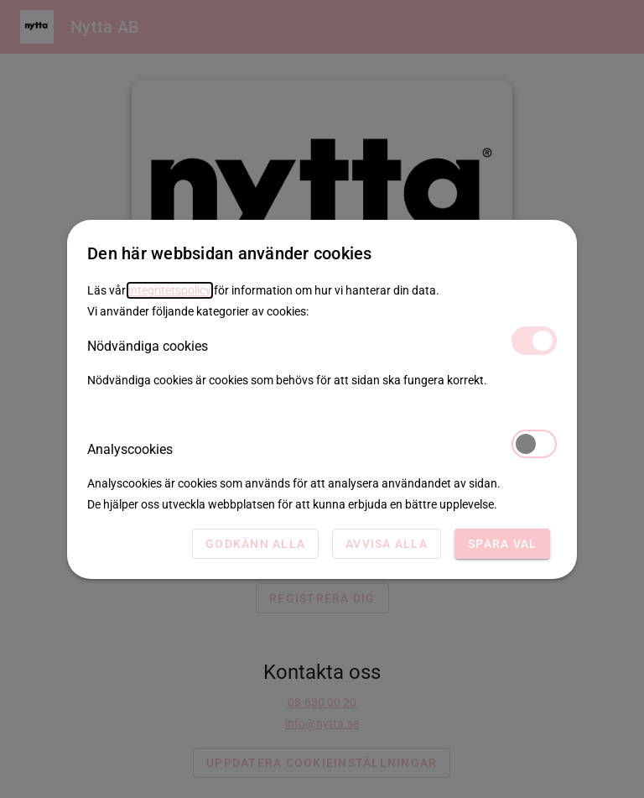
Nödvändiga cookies (322, 345)
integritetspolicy (169, 290)
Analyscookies (322, 448)
